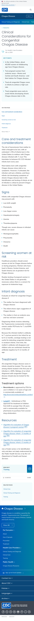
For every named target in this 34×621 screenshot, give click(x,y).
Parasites (6, 28)
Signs (3, 116)
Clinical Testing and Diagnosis (11, 22)
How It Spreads (7, 537)
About (5, 534)
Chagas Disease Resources (11, 566)
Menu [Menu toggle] (29, 16)
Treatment (4, 127)
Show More (5, 132)
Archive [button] (6, 598)
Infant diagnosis (6, 124)
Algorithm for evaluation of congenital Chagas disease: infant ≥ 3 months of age (17, 442)
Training (5, 497)
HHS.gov (4, 617)
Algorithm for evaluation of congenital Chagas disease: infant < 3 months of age (17, 433)
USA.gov (11, 617)
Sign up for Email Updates (13, 573)
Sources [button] (8, 478)
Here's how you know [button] (9, 5)
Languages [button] (7, 593)
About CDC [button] (7, 583)
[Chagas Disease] (17, 508)
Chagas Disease (8, 16)
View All (6, 525)
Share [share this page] (29, 478)
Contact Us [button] (7, 578)
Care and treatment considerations (12, 112)
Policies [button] (6, 588)
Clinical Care (25, 22)
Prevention (6, 541)
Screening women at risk (9, 120)
